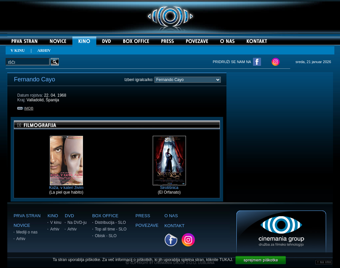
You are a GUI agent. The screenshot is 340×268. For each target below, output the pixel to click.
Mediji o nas (27, 232)
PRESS (142, 215)
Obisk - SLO (106, 235)
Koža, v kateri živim (66, 186)
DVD (69, 215)
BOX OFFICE (105, 215)
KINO (52, 215)
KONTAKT (174, 225)
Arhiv (20, 238)
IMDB (25, 108)
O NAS (171, 215)
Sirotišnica (169, 186)
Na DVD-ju (76, 222)
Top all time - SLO (111, 229)
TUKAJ (225, 259)
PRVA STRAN (27, 215)
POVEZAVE (146, 225)
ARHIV (44, 50)
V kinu (55, 222)
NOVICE (22, 225)
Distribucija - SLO (110, 222)
